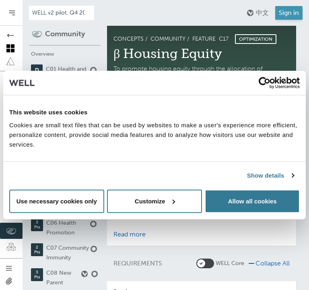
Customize (155, 200)
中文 (257, 13)
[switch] (205, 263)
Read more (129, 234)
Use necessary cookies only (56, 200)
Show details (265, 175)
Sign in (289, 13)
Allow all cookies (252, 200)
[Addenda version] (61, 13)
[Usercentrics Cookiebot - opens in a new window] (264, 83)
